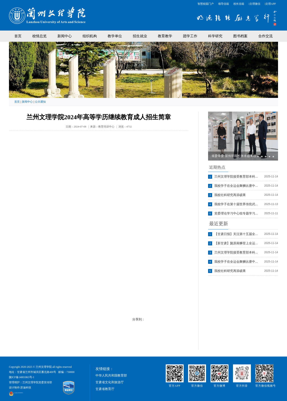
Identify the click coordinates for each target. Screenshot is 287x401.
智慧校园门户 (206, 3)
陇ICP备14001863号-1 (21, 377)
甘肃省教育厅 (105, 389)
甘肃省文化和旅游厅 (110, 382)
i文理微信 (254, 3)
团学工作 (190, 36)
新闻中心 (64, 36)
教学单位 (115, 36)
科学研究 (215, 36)
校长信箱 (238, 3)
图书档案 (240, 36)
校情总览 (39, 36)
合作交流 (265, 36)
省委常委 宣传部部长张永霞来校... (235, 156)
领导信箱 (223, 3)
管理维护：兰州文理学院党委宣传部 (30, 382)
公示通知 (40, 101)
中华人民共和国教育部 (111, 375)
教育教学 (165, 36)
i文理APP (270, 3)
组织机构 (90, 36)
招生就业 (140, 36)
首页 (18, 36)
